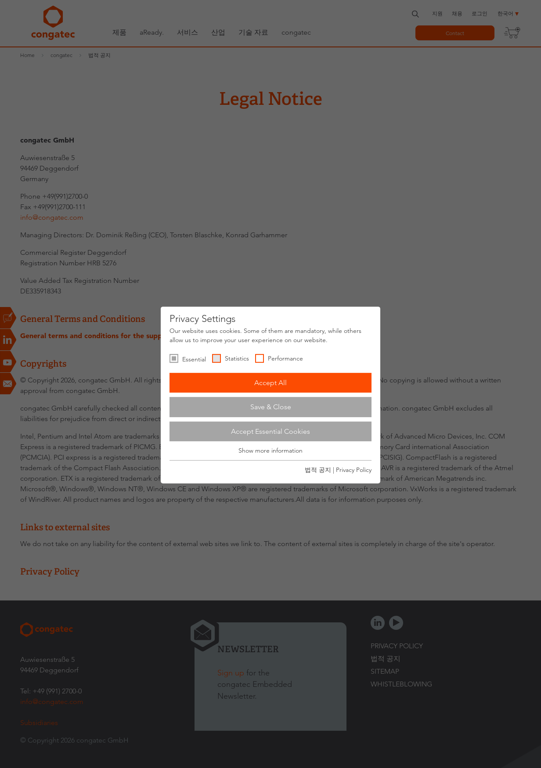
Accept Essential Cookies (270, 431)
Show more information (270, 451)
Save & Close (270, 407)
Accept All (270, 383)
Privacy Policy (353, 470)
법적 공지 (318, 470)
